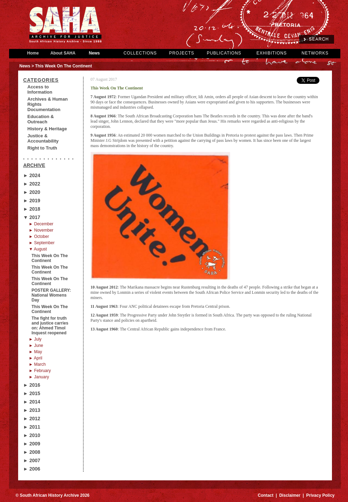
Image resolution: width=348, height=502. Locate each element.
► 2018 (31, 209)
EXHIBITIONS (271, 53)
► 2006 (31, 469)
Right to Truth (42, 148)
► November (41, 230)
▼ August (38, 249)
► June (36, 345)
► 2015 (31, 393)
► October (39, 236)
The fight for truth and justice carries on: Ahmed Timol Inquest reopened (50, 325)
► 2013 (31, 410)
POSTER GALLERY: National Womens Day (51, 295)
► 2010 (31, 435)
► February (40, 370)
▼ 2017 (31, 217)
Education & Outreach (41, 119)
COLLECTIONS (140, 53)
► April (36, 358)
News (94, 53)
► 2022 (31, 184)
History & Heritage (47, 128)
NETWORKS (315, 53)
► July (35, 339)
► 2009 (31, 443)
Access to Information (40, 89)
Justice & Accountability (43, 138)
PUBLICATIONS (224, 53)
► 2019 (31, 200)
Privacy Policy (320, 495)
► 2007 (31, 460)
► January (39, 376)
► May (35, 351)
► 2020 (31, 192)
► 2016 (31, 385)
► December (41, 223)
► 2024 (31, 175)
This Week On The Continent (50, 258)
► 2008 (31, 452)
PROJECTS (181, 53)
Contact (265, 495)
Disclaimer (290, 495)
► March (37, 364)
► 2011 (31, 427)
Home (33, 53)
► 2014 (31, 402)
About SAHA (63, 53)
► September (42, 242)
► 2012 (31, 418)
